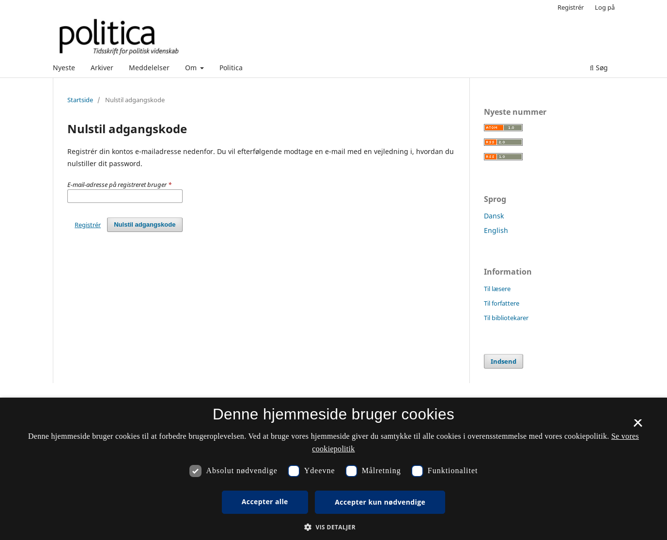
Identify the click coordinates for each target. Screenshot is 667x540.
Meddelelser (149, 67)
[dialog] (333, 469)
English (496, 230)
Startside (80, 99)
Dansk (494, 215)
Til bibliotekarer (506, 317)
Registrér (571, 7)
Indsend (503, 361)
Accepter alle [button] (265, 501)
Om (192, 67)
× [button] (637, 426)
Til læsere (497, 288)
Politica (231, 67)
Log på (605, 7)
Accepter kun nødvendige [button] (380, 502)
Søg (599, 67)
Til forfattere (501, 303)
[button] (333, 527)
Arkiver (102, 67)
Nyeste (64, 67)
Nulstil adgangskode (144, 224)
